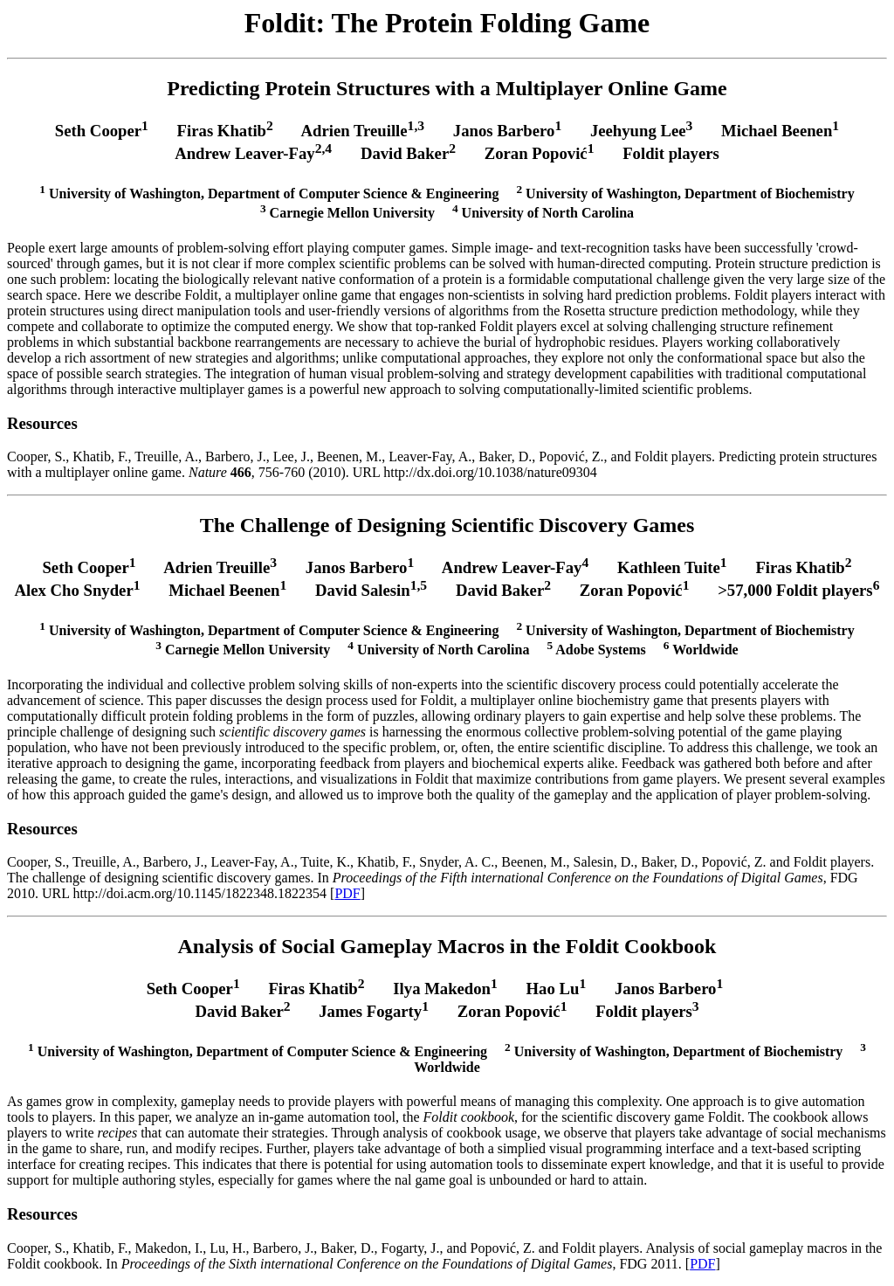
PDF (347, 893)
